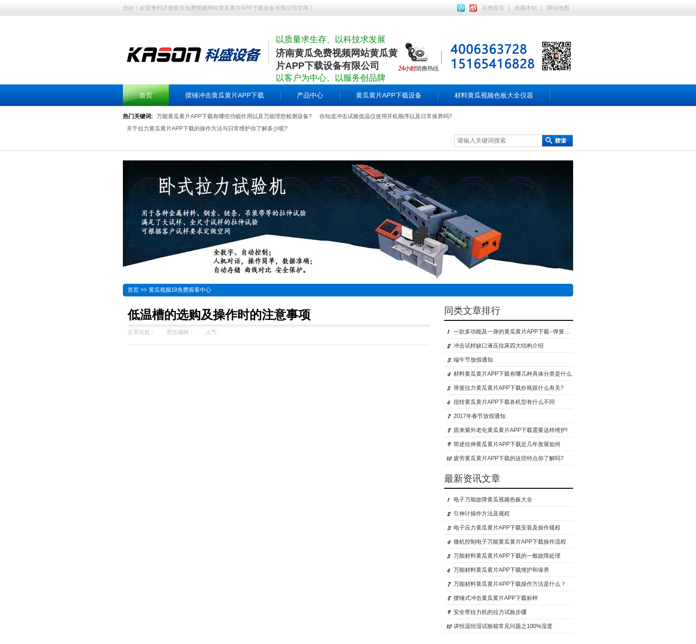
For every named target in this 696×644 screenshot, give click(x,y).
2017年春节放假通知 (480, 416)
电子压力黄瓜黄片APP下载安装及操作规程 (507, 527)
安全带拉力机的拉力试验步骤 (490, 612)
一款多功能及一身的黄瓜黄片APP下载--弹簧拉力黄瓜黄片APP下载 (537, 331)
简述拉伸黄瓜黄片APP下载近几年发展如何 (507, 444)
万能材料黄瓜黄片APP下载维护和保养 (501, 570)
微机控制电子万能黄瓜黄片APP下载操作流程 (510, 541)
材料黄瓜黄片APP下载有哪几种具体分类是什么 (513, 374)
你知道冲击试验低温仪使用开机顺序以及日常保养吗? (385, 116)
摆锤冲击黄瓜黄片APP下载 (224, 95)
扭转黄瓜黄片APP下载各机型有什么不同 (504, 402)
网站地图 (558, 8)
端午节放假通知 (473, 359)
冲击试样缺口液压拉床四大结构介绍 (499, 345)
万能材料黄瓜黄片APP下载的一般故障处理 (507, 556)
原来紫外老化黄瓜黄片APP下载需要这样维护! (510, 430)
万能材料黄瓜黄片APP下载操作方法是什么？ (510, 584)
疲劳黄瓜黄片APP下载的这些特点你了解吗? (509, 458)
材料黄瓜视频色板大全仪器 (493, 95)
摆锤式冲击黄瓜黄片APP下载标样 (496, 598)
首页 (145, 95)
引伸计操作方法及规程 (482, 513)
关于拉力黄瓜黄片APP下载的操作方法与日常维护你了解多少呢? (207, 128)
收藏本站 (525, 8)
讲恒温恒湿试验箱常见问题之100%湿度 (503, 626)
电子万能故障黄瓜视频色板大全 (493, 499)
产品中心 (310, 95)
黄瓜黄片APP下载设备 (389, 95)
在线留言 (493, 8)
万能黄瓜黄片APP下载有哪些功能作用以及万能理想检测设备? (234, 116)
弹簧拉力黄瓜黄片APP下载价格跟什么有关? (509, 388)
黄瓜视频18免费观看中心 (180, 290)
